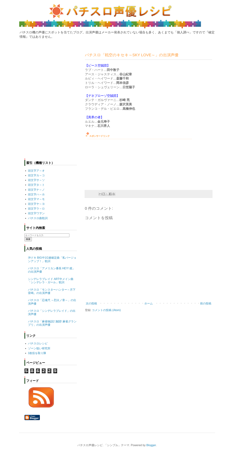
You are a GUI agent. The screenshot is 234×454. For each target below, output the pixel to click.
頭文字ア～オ (36, 170)
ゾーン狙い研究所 (39, 348)
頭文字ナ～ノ (36, 189)
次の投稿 (91, 303)
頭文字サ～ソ (36, 180)
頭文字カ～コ (36, 175)
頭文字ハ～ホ (36, 194)
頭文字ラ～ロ (36, 208)
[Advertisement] (111, 163)
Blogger (151, 445)
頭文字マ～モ (36, 199)
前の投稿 (205, 303)
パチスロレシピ (38, 343)
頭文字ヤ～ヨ (36, 203)
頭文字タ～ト (36, 184)
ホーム (148, 303)
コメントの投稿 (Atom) (106, 310)
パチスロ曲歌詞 (38, 218)
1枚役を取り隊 (37, 353)
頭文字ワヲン (36, 213)
